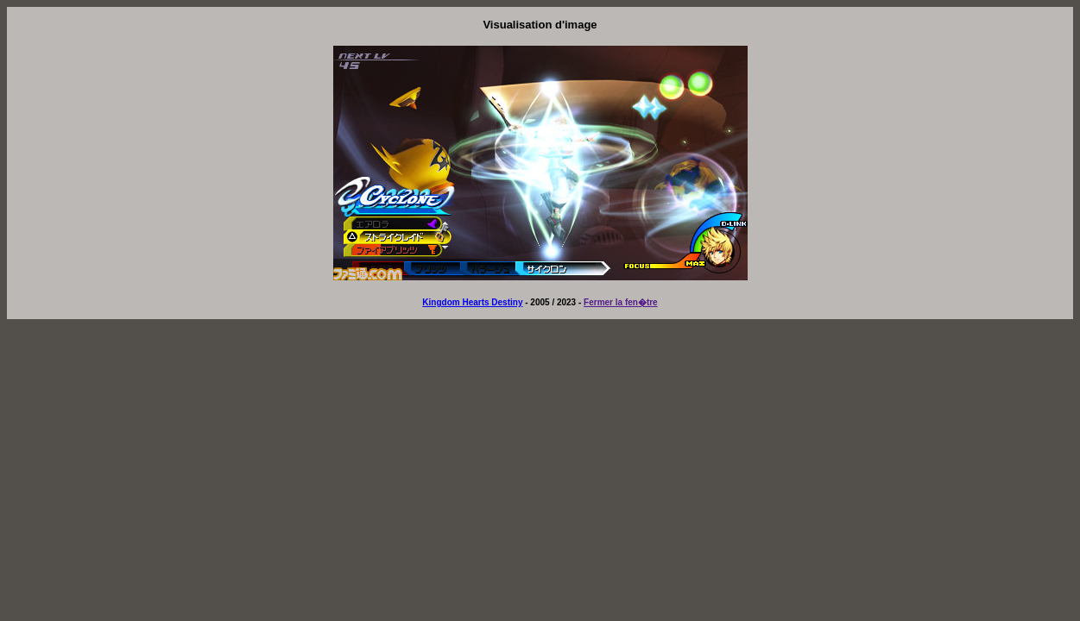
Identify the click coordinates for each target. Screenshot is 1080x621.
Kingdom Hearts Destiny (472, 302)
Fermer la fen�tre (621, 302)
